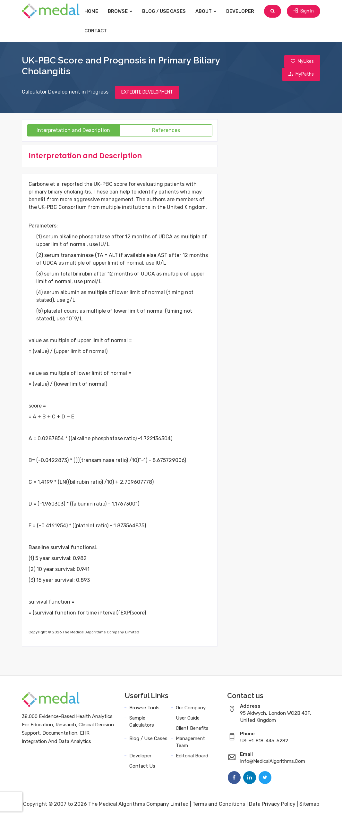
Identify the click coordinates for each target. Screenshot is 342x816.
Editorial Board (192, 756)
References (166, 130)
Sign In (303, 11)
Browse (120, 11)
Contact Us (142, 766)
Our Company (191, 708)
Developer (240, 11)
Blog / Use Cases (164, 11)
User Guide (188, 718)
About (206, 11)
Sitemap (309, 804)
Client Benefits (192, 728)
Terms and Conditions (218, 804)
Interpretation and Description (73, 130)
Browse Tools (144, 708)
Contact (95, 31)
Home (91, 11)
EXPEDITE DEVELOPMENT (147, 92)
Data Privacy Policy (272, 804)
